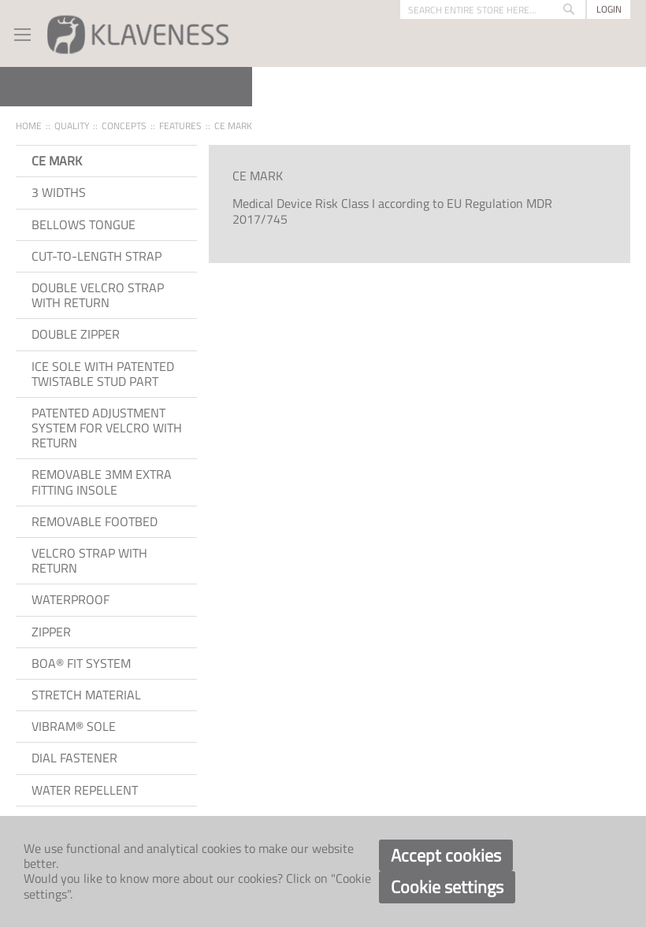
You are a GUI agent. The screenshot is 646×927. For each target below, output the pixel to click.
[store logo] (137, 33)
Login (609, 9)
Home (29, 125)
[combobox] (492, 9)
